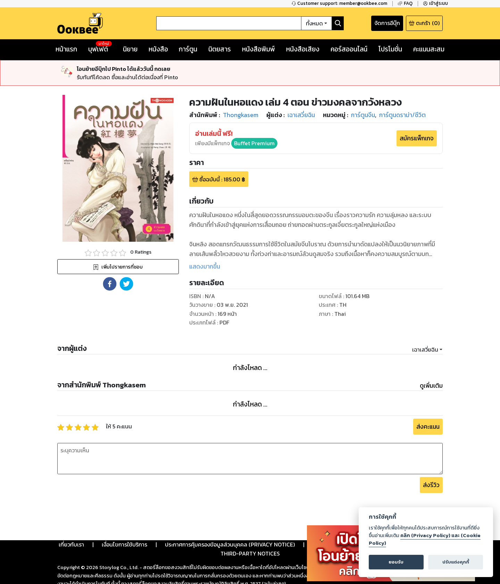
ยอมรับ (396, 562)
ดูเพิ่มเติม (431, 385)
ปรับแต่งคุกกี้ (455, 562)
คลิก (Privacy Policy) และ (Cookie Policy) (425, 539)
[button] (110, 284)
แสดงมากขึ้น (204, 266)
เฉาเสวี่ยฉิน (425, 349)
